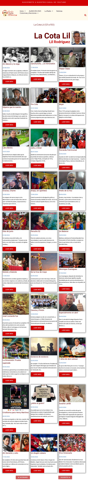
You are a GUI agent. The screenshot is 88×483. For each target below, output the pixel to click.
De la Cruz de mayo (39, 272)
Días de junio (8, 231)
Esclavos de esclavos (39, 357)
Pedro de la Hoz (65, 191)
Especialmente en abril (68, 313)
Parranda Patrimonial (68, 150)
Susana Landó (65, 403)
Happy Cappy (64, 68)
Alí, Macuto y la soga (11, 64)
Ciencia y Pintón (37, 310)
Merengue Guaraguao (68, 269)
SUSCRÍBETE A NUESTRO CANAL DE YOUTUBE (44, 2)
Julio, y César (36, 148)
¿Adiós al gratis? (37, 403)
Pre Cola (34, 104)
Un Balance (63, 231)
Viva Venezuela (65, 453)
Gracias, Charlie (9, 191)
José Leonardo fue (10, 316)
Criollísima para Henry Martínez (16, 412)
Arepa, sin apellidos (39, 191)
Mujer (61, 104)
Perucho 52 (35, 231)
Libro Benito (8, 148)
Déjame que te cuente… (12, 107)
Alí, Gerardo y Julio (10, 453)
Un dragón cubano (38, 453)
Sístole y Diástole (10, 272)
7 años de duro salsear (68, 359)
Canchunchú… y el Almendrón (43, 64)
